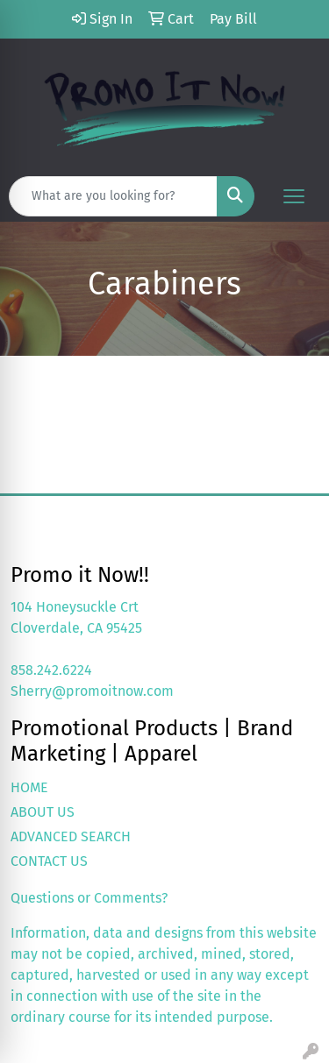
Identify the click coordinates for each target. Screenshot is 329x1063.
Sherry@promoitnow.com (92, 691)
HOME (29, 787)
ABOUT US (43, 812)
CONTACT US (49, 861)
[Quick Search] (113, 196)
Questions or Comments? (89, 897)
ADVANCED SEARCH (71, 836)
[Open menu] (293, 196)
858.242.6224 (51, 670)
